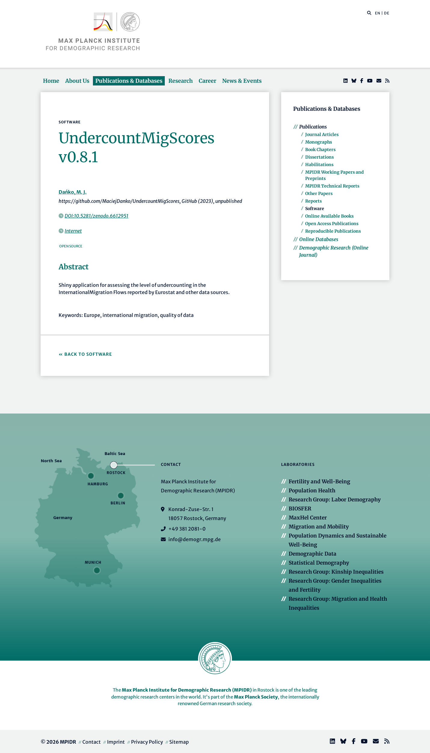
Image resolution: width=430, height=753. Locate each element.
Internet (73, 231)
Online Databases (318, 239)
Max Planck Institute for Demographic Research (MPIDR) (187, 690)
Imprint (116, 742)
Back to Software (88, 354)
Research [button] (180, 80)
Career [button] (207, 80)
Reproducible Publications (333, 231)
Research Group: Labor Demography (335, 499)
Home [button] (51, 80)
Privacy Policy (147, 742)
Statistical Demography (319, 562)
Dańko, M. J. (73, 192)
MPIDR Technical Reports (332, 186)
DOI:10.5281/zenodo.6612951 (96, 216)
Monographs (318, 142)
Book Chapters (320, 149)
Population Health (312, 490)
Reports (313, 201)
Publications (313, 127)
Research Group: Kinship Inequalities (336, 572)
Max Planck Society (256, 697)
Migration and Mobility (319, 526)
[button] (369, 13)
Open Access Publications (331, 223)
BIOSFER (300, 508)
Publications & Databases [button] (128, 80)
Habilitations (319, 164)
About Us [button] (77, 80)
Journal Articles (322, 134)
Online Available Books (329, 216)
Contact (91, 742)
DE (386, 13)
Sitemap (179, 742)
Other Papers (319, 193)
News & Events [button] (242, 80)
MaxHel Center (308, 517)
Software (314, 208)
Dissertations (319, 157)
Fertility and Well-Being (319, 481)
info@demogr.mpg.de (194, 539)
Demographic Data (312, 553)
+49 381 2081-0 (187, 529)
